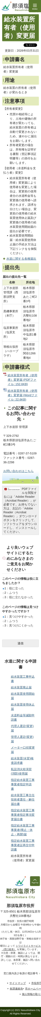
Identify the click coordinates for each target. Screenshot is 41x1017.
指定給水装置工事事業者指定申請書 (23, 784)
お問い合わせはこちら (18, 471)
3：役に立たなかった (18, 597)
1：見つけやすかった (18, 616)
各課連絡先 (16, 988)
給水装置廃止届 (21, 687)
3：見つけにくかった (18, 625)
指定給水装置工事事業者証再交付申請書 (23, 845)
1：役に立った (13, 588)
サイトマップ (17, 983)
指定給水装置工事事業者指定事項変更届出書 (23, 815)
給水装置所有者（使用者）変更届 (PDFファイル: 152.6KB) (22, 380)
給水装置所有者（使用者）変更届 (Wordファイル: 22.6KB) (22, 395)
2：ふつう (10, 592)
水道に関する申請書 (20, 664)
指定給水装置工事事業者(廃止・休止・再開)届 (23, 830)
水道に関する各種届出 (21, 258)
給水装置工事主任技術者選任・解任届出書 (23, 799)
